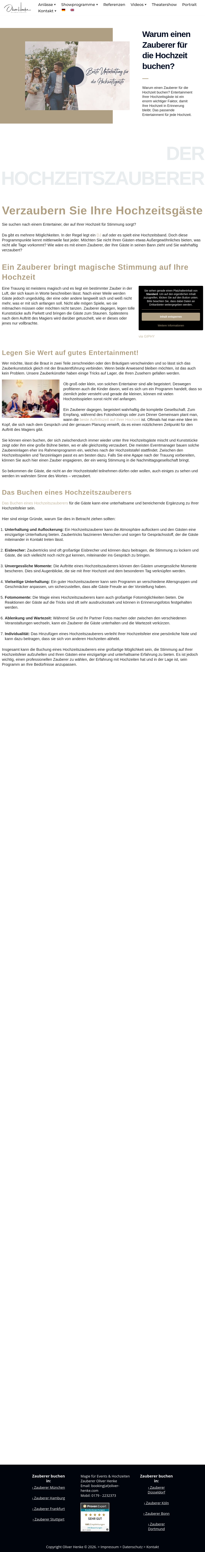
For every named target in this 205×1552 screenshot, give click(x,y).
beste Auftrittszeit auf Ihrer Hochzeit (110, 419)
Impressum (109, 1547)
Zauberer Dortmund (156, 1526)
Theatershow (164, 4)
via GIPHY (147, 336)
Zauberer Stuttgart (48, 1519)
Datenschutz (133, 1547)
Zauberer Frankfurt (48, 1508)
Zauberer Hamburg (48, 1498)
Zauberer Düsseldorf (156, 1490)
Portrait (189, 4)
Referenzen (114, 4)
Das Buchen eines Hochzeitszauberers (35, 503)
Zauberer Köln (156, 1503)
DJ (99, 235)
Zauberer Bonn (156, 1513)
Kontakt (153, 1547)
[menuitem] (63, 10)
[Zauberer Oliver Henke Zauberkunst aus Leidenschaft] (17, 7)
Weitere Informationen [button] (171, 325)
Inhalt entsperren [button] (171, 316)
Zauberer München (48, 1487)
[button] (55, 5)
